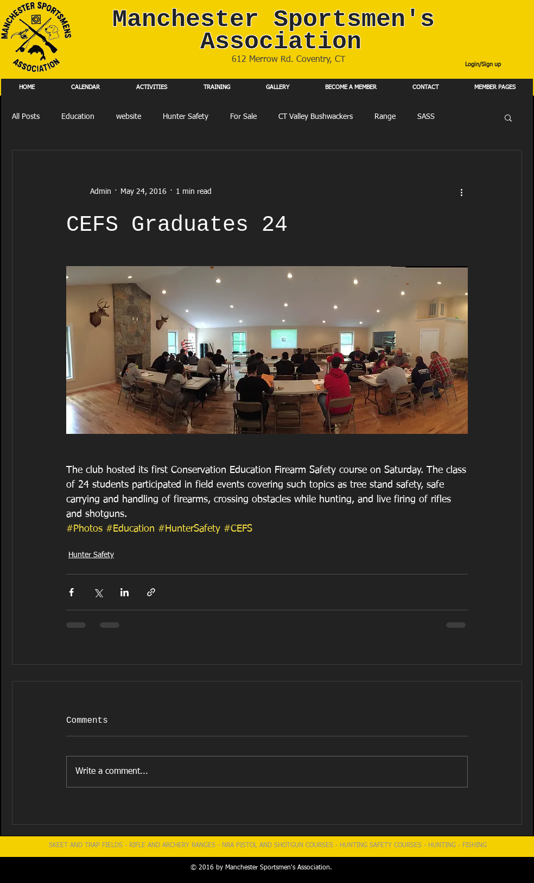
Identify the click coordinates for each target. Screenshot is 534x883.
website (128, 117)
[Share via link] (151, 592)
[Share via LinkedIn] (124, 592)
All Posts (26, 117)
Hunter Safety (185, 117)
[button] (508, 117)
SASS (426, 117)
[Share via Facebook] (71, 592)
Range (385, 117)
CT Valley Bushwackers (315, 117)
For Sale (243, 117)
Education (77, 117)
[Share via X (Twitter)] (98, 592)
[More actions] (461, 191)
